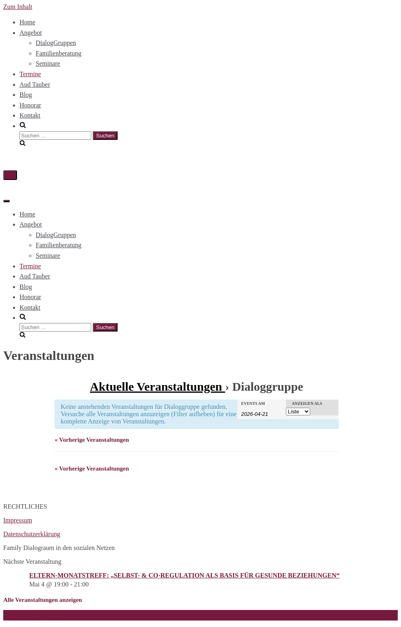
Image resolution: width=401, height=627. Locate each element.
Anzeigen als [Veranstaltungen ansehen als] (307, 404)
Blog (25, 94)
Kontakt (30, 115)
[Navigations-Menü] (10, 175)
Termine (30, 74)
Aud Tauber (34, 84)
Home (27, 22)
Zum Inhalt (17, 6)
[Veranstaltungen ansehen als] (298, 411)
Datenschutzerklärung (31, 534)
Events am (253, 404)
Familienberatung (58, 53)
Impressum (17, 520)
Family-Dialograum (29, 615)
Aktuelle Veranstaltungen (157, 386)
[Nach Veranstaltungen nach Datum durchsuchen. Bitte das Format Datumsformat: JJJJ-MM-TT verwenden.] (261, 413)
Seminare (48, 63)
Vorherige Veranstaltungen (92, 440)
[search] (208, 134)
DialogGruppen (56, 42)
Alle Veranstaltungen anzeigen (42, 600)
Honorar (30, 105)
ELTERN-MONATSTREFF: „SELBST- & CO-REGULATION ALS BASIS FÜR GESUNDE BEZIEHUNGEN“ (184, 575)
